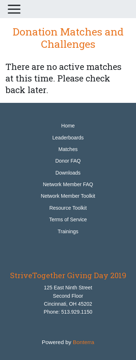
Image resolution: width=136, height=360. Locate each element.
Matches (68, 149)
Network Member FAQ (68, 184)
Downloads (68, 173)
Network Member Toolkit (68, 196)
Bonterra (83, 342)
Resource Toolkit (68, 208)
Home (68, 126)
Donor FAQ (68, 161)
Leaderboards (67, 138)
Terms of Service (68, 219)
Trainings (68, 231)
